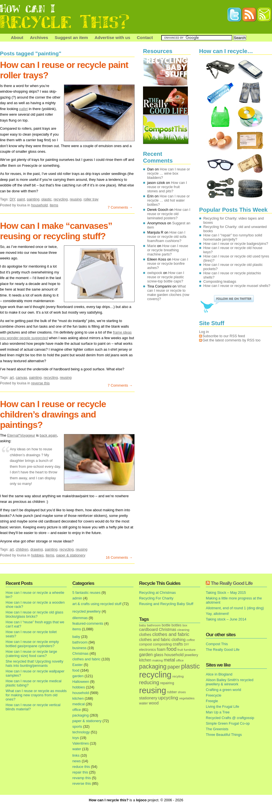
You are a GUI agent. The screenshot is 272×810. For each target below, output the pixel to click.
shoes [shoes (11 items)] (182, 692)
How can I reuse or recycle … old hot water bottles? (168, 200)
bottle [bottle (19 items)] (166, 625)
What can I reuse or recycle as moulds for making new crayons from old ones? (36, 695)
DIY (12, 199)
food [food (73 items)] (171, 649)
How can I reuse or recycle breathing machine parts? (167, 250)
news (76, 761)
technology (81, 732)
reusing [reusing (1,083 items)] (152, 690)
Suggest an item (71, 37)
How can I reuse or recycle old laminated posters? (168, 213)
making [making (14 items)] (157, 660)
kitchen (78, 698)
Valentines (80, 743)
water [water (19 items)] (143, 703)
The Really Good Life (232, 583)
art (12, 377)
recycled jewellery (86, 611)
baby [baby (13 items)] (142, 625)
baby (76, 637)
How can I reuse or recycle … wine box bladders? (168, 173)
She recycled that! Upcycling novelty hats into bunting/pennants (34, 663)
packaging (80, 715)
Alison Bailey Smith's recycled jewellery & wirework (229, 682)
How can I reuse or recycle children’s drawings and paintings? (53, 414)
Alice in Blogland (219, 674)
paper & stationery (71, 555)
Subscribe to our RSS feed (223, 336)
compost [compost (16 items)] (145, 644)
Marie (151, 246)
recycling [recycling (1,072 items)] (155, 674)
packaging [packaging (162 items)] (153, 666)
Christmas (80, 653)
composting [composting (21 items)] (162, 644)
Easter (77, 665)
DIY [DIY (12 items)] (186, 644)
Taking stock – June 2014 (226, 619)
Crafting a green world (223, 690)
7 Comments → (120, 207)
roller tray (91, 199)
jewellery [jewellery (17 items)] (191, 655)
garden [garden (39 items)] (146, 654)
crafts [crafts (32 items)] (178, 644)
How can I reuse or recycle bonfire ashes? (167, 263)
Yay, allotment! (217, 614)
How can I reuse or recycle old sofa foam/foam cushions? (166, 236)
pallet (23, 109)
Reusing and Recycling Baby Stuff (166, 604)
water (76, 749)
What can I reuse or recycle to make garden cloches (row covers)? (168, 292)
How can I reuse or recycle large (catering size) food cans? (31, 653)
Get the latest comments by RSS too (231, 340)
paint (21, 199)
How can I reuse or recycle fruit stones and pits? (167, 187)
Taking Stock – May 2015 (226, 592)
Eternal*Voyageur (21, 435)
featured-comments (87, 623)
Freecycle (213, 695)
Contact (145, 37)
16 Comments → (119, 557)
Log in (204, 332)
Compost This (217, 644)
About (17, 37)
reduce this (81, 767)
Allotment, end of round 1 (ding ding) (235, 608)
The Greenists (217, 729)
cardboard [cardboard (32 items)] (148, 629)
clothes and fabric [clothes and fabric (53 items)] (170, 634)
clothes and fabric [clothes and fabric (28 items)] (154, 639)
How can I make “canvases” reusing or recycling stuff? (56, 231)
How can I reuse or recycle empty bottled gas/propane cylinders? (32, 644)
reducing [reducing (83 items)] (149, 682)
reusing (76, 199)
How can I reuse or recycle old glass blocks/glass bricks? (34, 614)
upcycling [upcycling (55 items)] (168, 698)
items (54, 205)
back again (48, 435)
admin (77, 598)
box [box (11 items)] (185, 625)
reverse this (40, 383)
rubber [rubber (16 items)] (172, 692)
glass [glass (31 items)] (158, 654)
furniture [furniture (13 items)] (190, 649)
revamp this (81, 778)
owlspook (154, 273)
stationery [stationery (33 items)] (148, 697)
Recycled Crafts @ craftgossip (230, 718)
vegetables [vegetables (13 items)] (187, 698)
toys (75, 738)
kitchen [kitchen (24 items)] (145, 660)
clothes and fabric (86, 659)
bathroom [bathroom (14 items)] (154, 625)
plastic (47, 199)
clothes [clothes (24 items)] (145, 635)
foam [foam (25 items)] (161, 649)
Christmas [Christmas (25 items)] (167, 630)
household (39, 205)
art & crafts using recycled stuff (96, 604)
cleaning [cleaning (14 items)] (183, 629)
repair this (80, 772)
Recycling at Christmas (157, 592)
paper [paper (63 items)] (173, 667)
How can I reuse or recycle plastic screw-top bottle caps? (165, 277)
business (79, 648)
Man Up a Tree (218, 712)
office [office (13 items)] (180, 660)
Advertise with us (112, 37)
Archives (39, 37)
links (76, 755)
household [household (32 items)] (174, 654)
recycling (61, 199)
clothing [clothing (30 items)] (178, 639)
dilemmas (80, 618)
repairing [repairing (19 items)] (167, 683)
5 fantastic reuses (86, 592)
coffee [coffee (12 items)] (190, 640)
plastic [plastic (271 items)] (190, 666)
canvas (21, 377)
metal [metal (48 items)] (169, 659)
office (76, 710)
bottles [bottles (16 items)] (177, 625)
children (22, 549)
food (75, 670)
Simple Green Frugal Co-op (228, 723)
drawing (36, 549)
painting (33, 199)
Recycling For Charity (156, 598)
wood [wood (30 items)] (154, 703)
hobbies (37, 555)
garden (78, 676)
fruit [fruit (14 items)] (180, 649)
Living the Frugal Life (222, 706)
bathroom (79, 642)
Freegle (212, 701)
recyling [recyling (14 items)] (178, 676)
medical (78, 704)
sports (77, 726)
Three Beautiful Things (224, 735)
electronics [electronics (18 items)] (147, 650)
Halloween (80, 681)
